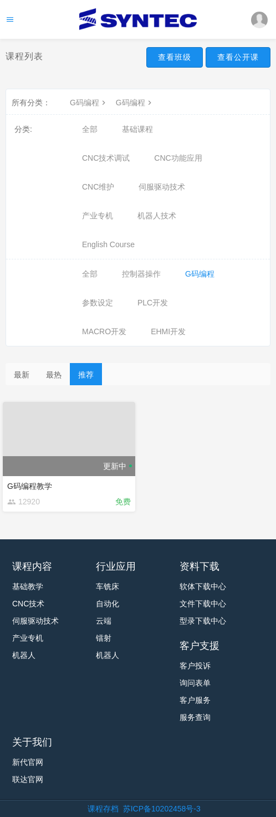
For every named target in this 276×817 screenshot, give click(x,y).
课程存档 (103, 808)
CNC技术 (28, 603)
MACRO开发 (104, 331)
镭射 (103, 638)
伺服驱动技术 (162, 186)
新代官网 (27, 762)
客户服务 (195, 700)
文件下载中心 (203, 603)
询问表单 (195, 682)
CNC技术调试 (106, 158)
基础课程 (137, 129)
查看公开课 (238, 57)
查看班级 (174, 57)
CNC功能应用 (178, 158)
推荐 (86, 374)
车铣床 (107, 586)
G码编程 (89, 102)
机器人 (23, 655)
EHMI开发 (168, 331)
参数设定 (97, 302)
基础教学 (27, 586)
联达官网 (27, 779)
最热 (54, 374)
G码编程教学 (29, 486)
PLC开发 (152, 302)
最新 (21, 374)
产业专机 (97, 215)
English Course (108, 244)
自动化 (107, 603)
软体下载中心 (203, 586)
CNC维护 (98, 186)
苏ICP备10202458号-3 (162, 808)
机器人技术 (156, 215)
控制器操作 (141, 273)
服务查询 (195, 717)
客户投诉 (195, 665)
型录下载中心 (203, 620)
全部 (90, 129)
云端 (103, 620)
